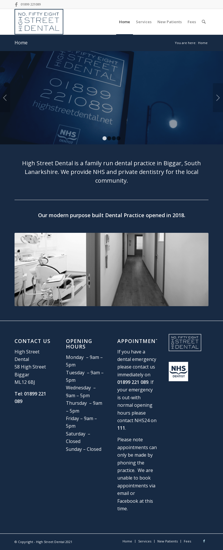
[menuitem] (124, 22)
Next (218, 97)
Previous (5, 97)
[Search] (203, 22)
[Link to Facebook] (16, 4)
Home (21, 42)
